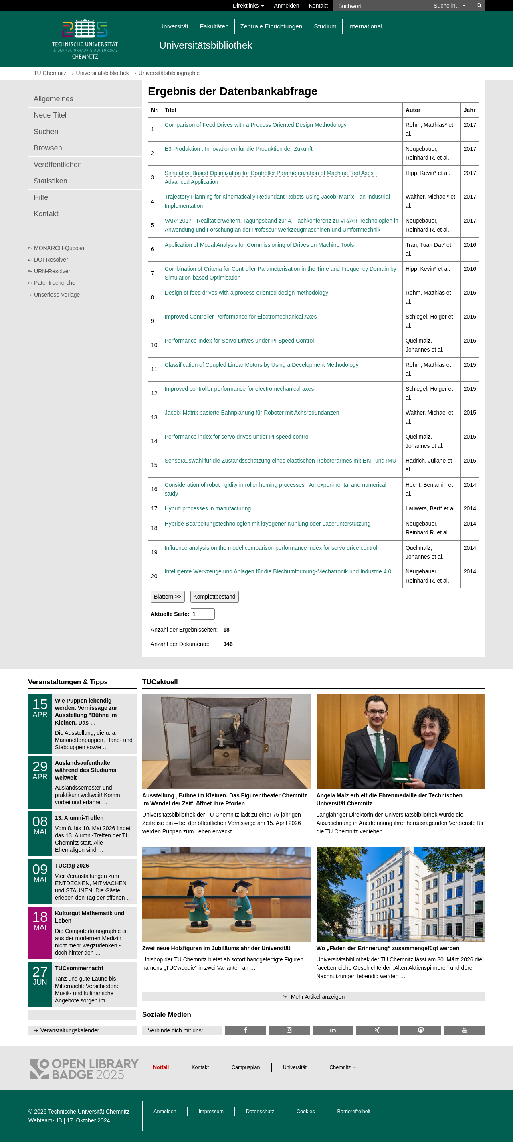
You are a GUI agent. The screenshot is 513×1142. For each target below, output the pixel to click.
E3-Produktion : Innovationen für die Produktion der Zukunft (239, 149)
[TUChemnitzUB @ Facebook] (245, 1030)
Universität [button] (173, 26)
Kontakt (318, 5)
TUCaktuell (160, 682)
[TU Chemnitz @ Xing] (376, 1030)
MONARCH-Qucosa (59, 248)
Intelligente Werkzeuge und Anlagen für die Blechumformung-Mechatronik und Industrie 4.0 (278, 571)
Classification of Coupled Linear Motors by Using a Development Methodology (262, 365)
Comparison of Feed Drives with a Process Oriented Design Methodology (256, 125)
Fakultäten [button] (214, 26)
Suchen (46, 132)
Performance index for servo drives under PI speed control (237, 436)
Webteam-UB (45, 1120)
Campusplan (246, 1067)
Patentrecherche (54, 283)
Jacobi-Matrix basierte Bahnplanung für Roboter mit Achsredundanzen (252, 412)
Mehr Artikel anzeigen (318, 997)
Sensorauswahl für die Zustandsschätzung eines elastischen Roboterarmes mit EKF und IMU (280, 460)
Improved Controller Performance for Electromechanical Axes (241, 316)
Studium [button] (325, 26)
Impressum (211, 1111)
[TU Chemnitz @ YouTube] (464, 1030)
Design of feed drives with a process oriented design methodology (247, 292)
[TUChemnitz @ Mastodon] (420, 1030)
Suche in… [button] (450, 5)
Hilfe (41, 197)
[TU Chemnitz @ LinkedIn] (333, 1030)
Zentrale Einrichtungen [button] (271, 26)
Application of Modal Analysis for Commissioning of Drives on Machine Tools (259, 245)
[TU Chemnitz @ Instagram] (289, 1030)
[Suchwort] (379, 5)
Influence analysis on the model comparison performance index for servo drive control (271, 548)
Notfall (161, 1067)
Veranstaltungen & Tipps (68, 682)
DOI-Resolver (51, 259)
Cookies (306, 1111)
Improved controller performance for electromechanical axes (239, 389)
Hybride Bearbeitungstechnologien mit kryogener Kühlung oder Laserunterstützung (268, 523)
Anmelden (286, 5)
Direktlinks (248, 5)
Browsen (48, 148)
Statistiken (50, 181)
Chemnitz (340, 1067)
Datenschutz (260, 1111)
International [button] (365, 26)
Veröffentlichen (58, 165)
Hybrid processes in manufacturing (208, 508)
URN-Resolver (52, 271)
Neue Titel (50, 115)
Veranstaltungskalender (69, 1030)
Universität (295, 1067)
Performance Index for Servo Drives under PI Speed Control (239, 340)
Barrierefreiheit (354, 1111)
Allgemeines (53, 99)
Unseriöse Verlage (57, 294)
